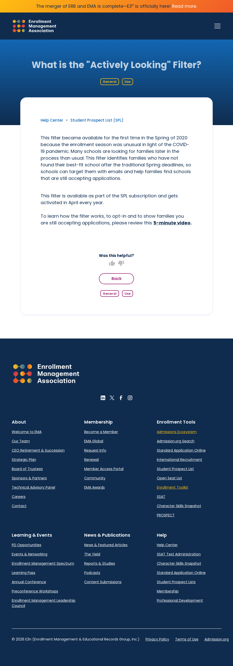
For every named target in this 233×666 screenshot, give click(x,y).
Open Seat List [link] (169, 478)
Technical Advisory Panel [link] (33, 487)
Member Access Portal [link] (104, 468)
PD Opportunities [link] (26, 544)
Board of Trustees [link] (27, 468)
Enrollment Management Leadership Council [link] (43, 603)
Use (128, 82)
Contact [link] (19, 505)
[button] (46, 374)
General (109, 82)
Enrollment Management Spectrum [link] (43, 563)
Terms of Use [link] (186, 639)
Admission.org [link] (216, 639)
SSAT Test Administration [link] (179, 554)
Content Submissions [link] (103, 581)
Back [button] (116, 278)
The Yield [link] (92, 554)
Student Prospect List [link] (175, 468)
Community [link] (94, 478)
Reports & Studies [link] (99, 563)
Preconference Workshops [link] (35, 591)
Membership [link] (168, 591)
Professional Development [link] (180, 600)
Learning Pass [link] (23, 572)
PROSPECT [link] (166, 515)
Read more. (184, 6)
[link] (34, 26)
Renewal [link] (91, 459)
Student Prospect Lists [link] (176, 581)
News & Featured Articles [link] (106, 544)
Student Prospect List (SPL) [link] (97, 120)
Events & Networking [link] (29, 554)
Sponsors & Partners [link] (29, 478)
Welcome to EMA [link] (27, 431)
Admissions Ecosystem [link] (177, 431)
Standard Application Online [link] (181, 450)
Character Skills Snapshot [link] (179, 505)
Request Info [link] (95, 450)
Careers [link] (19, 496)
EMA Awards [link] (94, 487)
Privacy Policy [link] (157, 639)
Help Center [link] (52, 120)
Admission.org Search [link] (175, 441)
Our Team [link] (21, 441)
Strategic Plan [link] (24, 459)
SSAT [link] (161, 496)
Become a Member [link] (101, 431)
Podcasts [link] (92, 572)
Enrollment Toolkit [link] (172, 487)
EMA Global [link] (93, 441)
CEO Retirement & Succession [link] (38, 450)
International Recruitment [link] (179, 459)
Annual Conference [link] (29, 581)
